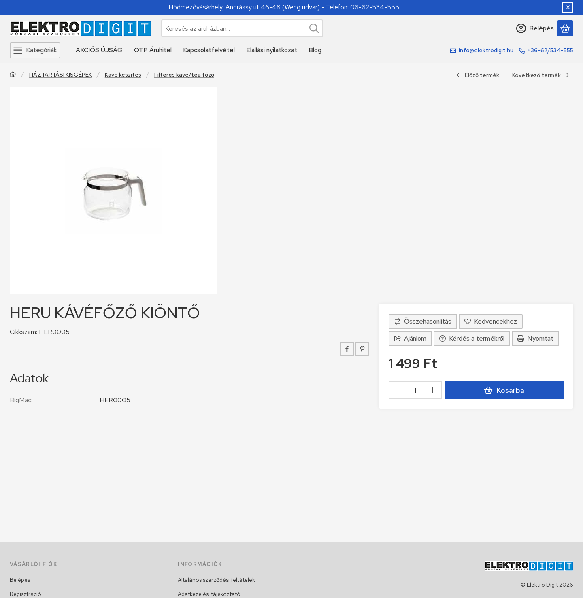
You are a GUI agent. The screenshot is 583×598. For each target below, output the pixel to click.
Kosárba (504, 390)
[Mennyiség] (415, 390)
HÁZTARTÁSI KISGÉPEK (60, 74)
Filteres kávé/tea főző (184, 74)
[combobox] (242, 28)
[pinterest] (362, 349)
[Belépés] (535, 28)
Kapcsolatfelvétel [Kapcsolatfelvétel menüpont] (209, 50)
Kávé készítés (123, 74)
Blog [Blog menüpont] (315, 50)
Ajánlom (410, 338)
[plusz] (433, 390)
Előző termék (477, 75)
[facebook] (347, 349)
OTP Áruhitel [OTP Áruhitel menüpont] (153, 50)
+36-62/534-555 (550, 50)
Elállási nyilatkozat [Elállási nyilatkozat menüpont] (271, 50)
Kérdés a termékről (471, 338)
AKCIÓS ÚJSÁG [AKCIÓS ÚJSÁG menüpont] (99, 50)
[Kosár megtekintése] (565, 28)
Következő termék (540, 75)
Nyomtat (535, 338)
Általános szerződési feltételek (216, 579)
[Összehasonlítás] (423, 321)
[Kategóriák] (35, 50)
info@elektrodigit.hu (486, 50)
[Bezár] (567, 7)
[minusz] (397, 390)
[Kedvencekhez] (491, 321)
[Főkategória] (13, 75)
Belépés (20, 579)
